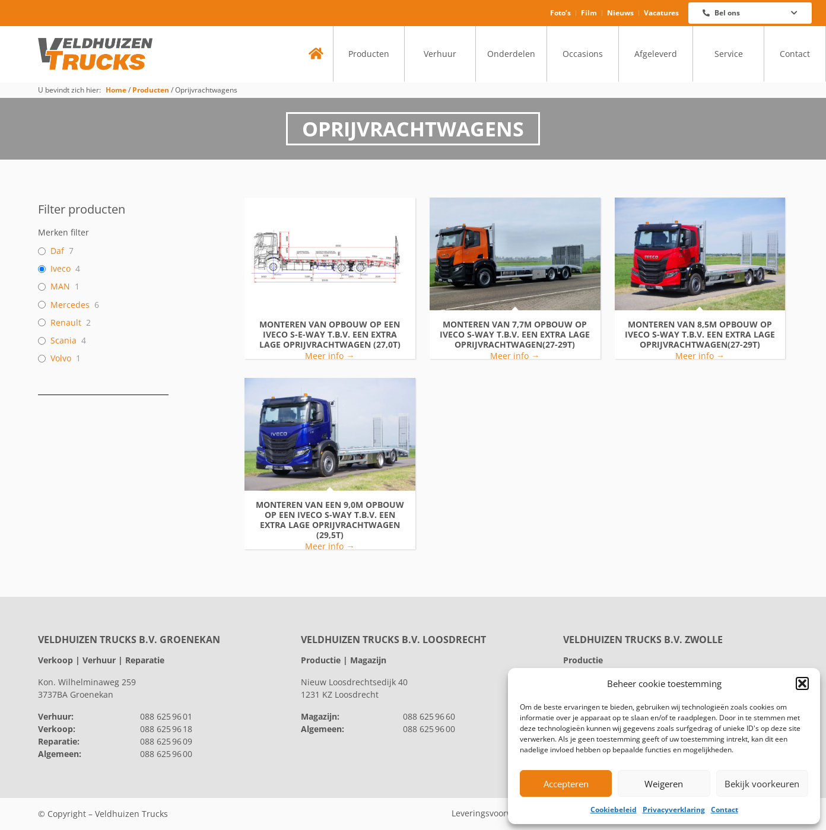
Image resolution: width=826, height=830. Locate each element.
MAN (60, 286)
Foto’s (560, 13)
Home (116, 89)
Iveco (60, 268)
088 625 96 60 (429, 716)
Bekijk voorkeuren (762, 784)
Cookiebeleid (613, 809)
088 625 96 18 (166, 728)
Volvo (60, 358)
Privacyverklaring (674, 809)
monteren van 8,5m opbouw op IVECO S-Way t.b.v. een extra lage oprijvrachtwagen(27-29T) (700, 334)
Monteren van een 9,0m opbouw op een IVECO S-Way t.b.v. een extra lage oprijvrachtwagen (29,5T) (330, 520)
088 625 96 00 (166, 753)
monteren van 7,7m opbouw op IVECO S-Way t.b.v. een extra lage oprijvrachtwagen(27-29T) (515, 334)
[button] (802, 683)
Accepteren (566, 784)
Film (589, 13)
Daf (57, 251)
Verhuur (440, 53)
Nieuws (620, 13)
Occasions (583, 53)
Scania (63, 340)
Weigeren (663, 784)
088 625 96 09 (166, 741)
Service (728, 53)
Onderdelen (511, 53)
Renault (65, 322)
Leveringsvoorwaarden (497, 813)
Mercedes (70, 305)
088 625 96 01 (166, 716)
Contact (724, 809)
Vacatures (661, 13)
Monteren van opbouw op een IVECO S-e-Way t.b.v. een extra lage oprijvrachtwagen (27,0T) (330, 334)
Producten (368, 53)
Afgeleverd (655, 53)
